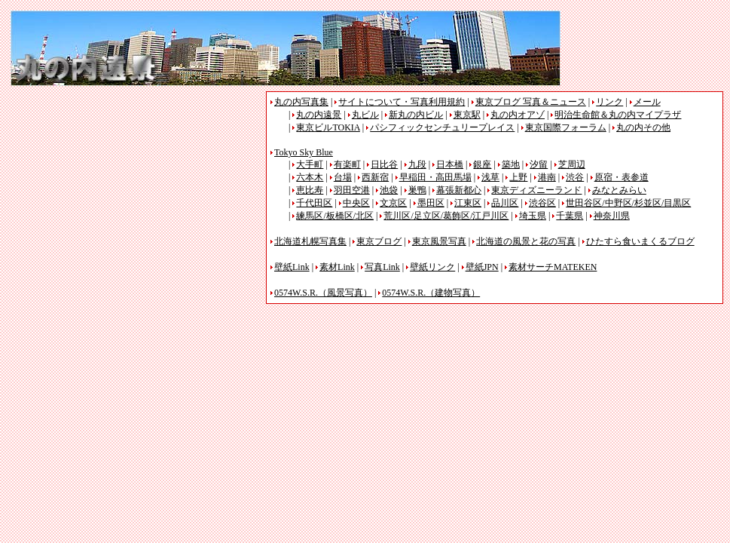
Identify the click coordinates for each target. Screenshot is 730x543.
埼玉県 (532, 215)
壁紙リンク (432, 267)
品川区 (504, 203)
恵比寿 (309, 190)
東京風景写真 (439, 241)
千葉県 (569, 215)
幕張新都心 (458, 190)
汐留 (539, 164)
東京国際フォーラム (565, 127)
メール (647, 102)
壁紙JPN (482, 267)
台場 (343, 177)
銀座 (482, 164)
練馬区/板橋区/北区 (335, 215)
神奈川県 (612, 215)
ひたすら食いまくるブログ (640, 241)
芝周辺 (571, 164)
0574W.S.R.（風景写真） (323, 292)
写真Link (382, 267)
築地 (511, 164)
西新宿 (375, 177)
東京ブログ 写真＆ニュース (530, 102)
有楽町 (347, 164)
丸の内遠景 (318, 114)
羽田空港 (352, 190)
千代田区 (314, 203)
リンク (609, 102)
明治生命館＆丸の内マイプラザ (617, 114)
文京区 (393, 203)
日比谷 (384, 164)
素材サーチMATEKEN (553, 267)
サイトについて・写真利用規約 (401, 102)
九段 (417, 164)
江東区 (467, 203)
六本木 (309, 177)
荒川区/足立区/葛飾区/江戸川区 (446, 215)
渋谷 (575, 177)
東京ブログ (379, 241)
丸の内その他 (643, 127)
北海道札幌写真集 (310, 241)
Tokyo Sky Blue (303, 152)
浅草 (490, 177)
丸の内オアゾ (517, 114)
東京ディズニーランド (536, 190)
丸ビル (365, 114)
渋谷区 (542, 203)
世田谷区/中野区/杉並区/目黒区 (628, 203)
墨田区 (430, 203)
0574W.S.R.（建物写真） (431, 292)
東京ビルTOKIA (327, 127)
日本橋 (449, 164)
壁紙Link (292, 267)
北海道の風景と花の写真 (526, 241)
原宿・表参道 (621, 177)
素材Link (337, 267)
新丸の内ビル (416, 114)
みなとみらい (619, 190)
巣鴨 (417, 190)
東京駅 (467, 114)
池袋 (389, 190)
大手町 (309, 164)
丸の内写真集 (301, 102)
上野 (518, 177)
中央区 (356, 203)
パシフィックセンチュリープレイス (442, 127)
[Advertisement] (137, 196)
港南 (547, 177)
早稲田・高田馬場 (435, 177)
